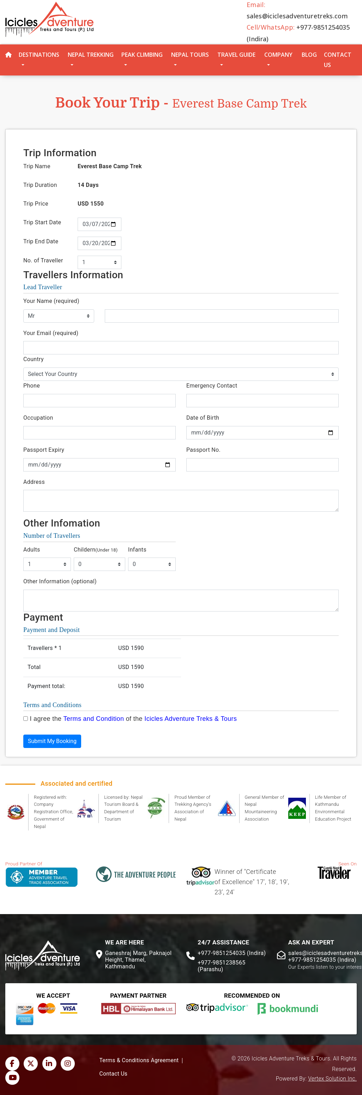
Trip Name (36, 166)
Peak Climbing (142, 55)
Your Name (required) (51, 301)
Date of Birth (202, 417)
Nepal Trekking (91, 55)
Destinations (39, 55)
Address (34, 482)
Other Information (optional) (60, 581)
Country (33, 359)
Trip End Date (40, 241)
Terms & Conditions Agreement (139, 1060)
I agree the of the (133, 718)
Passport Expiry (43, 449)
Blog (309, 55)
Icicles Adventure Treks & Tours (190, 718)
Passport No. (203, 449)
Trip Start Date (42, 222)
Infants (137, 549)
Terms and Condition (93, 718)
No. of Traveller (43, 260)
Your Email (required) (50, 333)
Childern (96, 549)
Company (278, 55)
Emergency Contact (211, 385)
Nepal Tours (190, 55)
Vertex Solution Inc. (332, 1079)
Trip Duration (40, 185)
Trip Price (35, 203)
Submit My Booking (52, 741)
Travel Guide (236, 55)
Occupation (38, 417)
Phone (31, 385)
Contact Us (337, 60)
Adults (31, 549)
